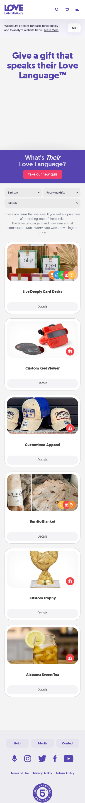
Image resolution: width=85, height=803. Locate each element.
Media (42, 743)
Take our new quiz (42, 174)
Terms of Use (20, 773)
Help (17, 743)
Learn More (51, 30)
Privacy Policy (42, 773)
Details (42, 307)
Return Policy (65, 773)
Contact (67, 743)
